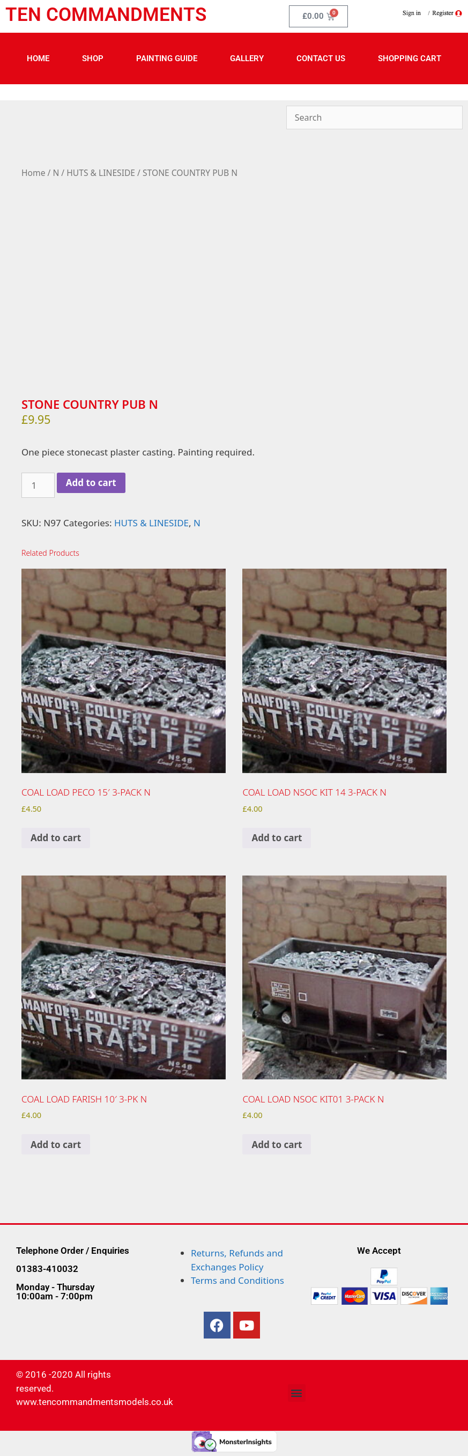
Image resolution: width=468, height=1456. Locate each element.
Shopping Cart (409, 58)
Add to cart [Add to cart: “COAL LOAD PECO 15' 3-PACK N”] (56, 838)
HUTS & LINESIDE (100, 173)
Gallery (247, 58)
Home (38, 58)
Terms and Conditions (237, 1280)
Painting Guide (166, 58)
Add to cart (91, 482)
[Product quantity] (38, 485)
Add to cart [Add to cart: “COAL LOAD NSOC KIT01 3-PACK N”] (276, 1144)
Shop (92, 58)
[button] (297, 1393)
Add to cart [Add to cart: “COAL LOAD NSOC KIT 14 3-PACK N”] (276, 838)
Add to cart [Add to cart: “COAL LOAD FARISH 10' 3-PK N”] (56, 1144)
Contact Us (320, 58)
